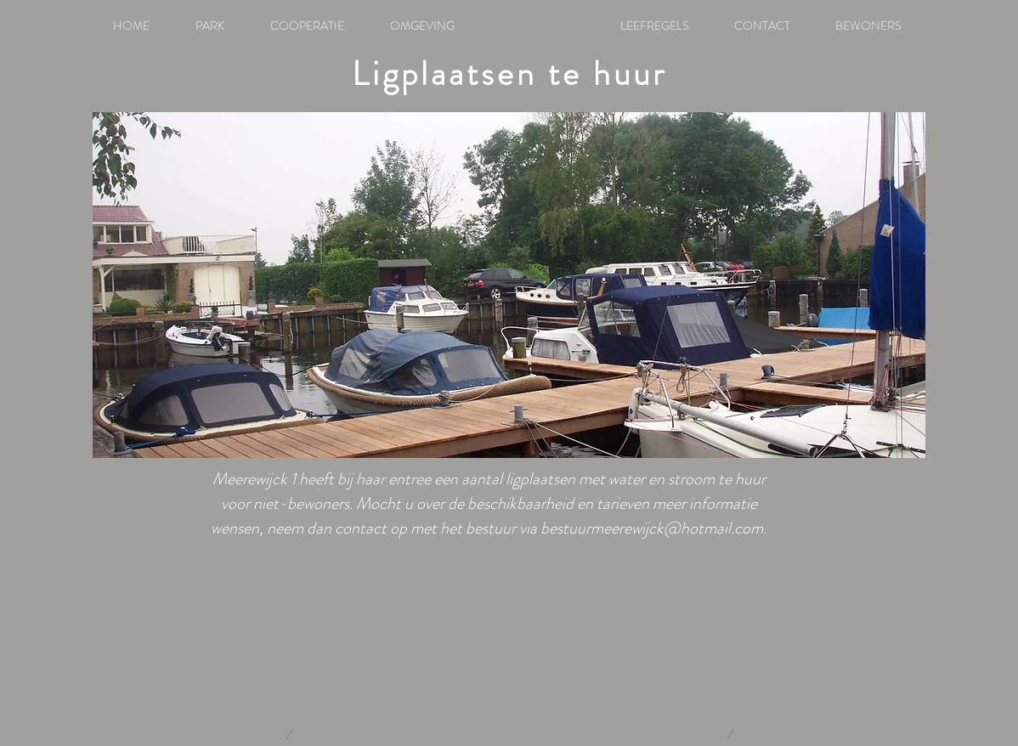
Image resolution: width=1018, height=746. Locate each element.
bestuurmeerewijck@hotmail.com (651, 528)
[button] (509, 285)
